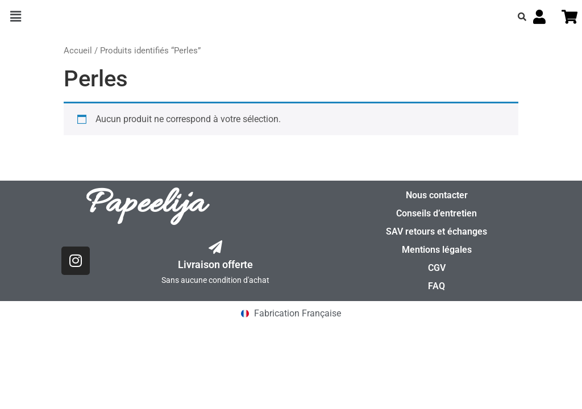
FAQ (436, 286)
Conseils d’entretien (436, 213)
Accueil (78, 50)
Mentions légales (437, 249)
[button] (15, 16)
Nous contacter (437, 195)
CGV (437, 267)
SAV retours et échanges (436, 231)
